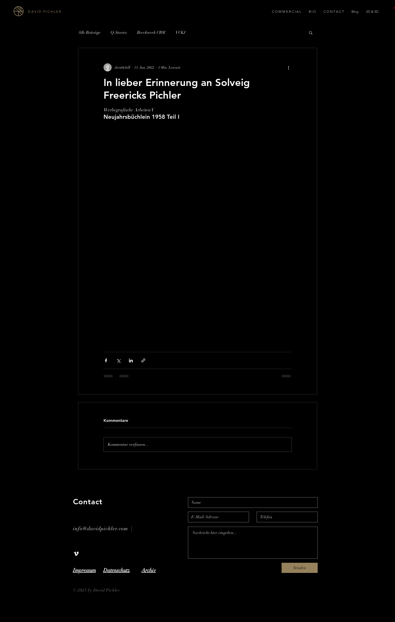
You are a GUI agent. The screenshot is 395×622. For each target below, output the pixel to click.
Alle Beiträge (89, 32)
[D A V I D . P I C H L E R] (56, 12)
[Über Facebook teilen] (106, 360)
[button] (310, 33)
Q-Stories (119, 32)
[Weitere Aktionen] (289, 67)
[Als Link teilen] (143, 360)
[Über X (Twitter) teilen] (118, 360)
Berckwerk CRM (151, 32)
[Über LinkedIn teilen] (130, 360)
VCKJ (180, 32)
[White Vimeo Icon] (76, 554)
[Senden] (300, 568)
